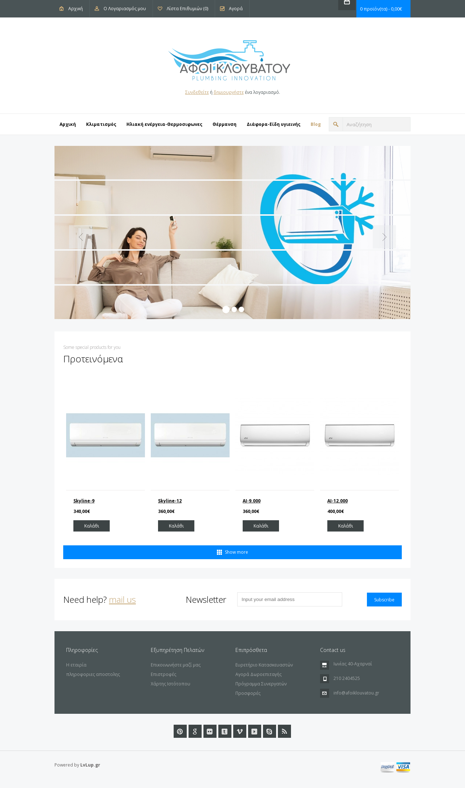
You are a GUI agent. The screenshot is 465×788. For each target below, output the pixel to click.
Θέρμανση (224, 124)
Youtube (254, 731)
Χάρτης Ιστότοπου (170, 684)
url (269, 731)
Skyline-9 (83, 501)
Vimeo (239, 731)
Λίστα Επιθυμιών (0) (187, 8)
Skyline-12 (170, 501)
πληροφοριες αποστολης (93, 674)
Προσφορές (247, 693)
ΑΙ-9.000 (251, 501)
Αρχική (75, 8)
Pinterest (180, 731)
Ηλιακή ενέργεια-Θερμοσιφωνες (164, 124)
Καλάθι (91, 526)
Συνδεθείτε (197, 92)
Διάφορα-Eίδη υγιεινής (273, 124)
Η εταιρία (76, 665)
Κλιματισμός (101, 124)
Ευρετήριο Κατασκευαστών (264, 665)
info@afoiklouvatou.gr (356, 693)
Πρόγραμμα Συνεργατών (261, 684)
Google (195, 731)
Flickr (210, 731)
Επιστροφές (163, 674)
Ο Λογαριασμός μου (125, 8)
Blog (316, 124)
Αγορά (236, 8)
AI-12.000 (337, 501)
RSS (284, 731)
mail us (122, 599)
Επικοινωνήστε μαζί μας (176, 665)
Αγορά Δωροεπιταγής (258, 674)
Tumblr (224, 731)
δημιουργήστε (229, 92)
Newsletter (206, 599)
